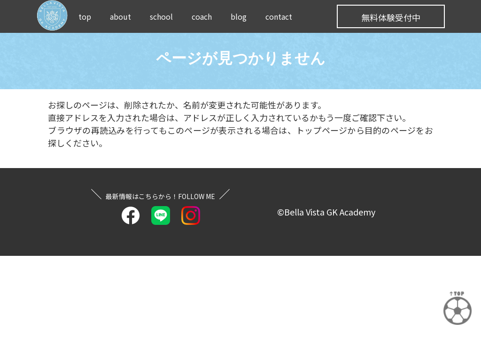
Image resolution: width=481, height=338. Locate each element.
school (161, 16)
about (120, 16)
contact (278, 16)
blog (239, 16)
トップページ (322, 130)
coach (202, 16)
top (84, 16)
